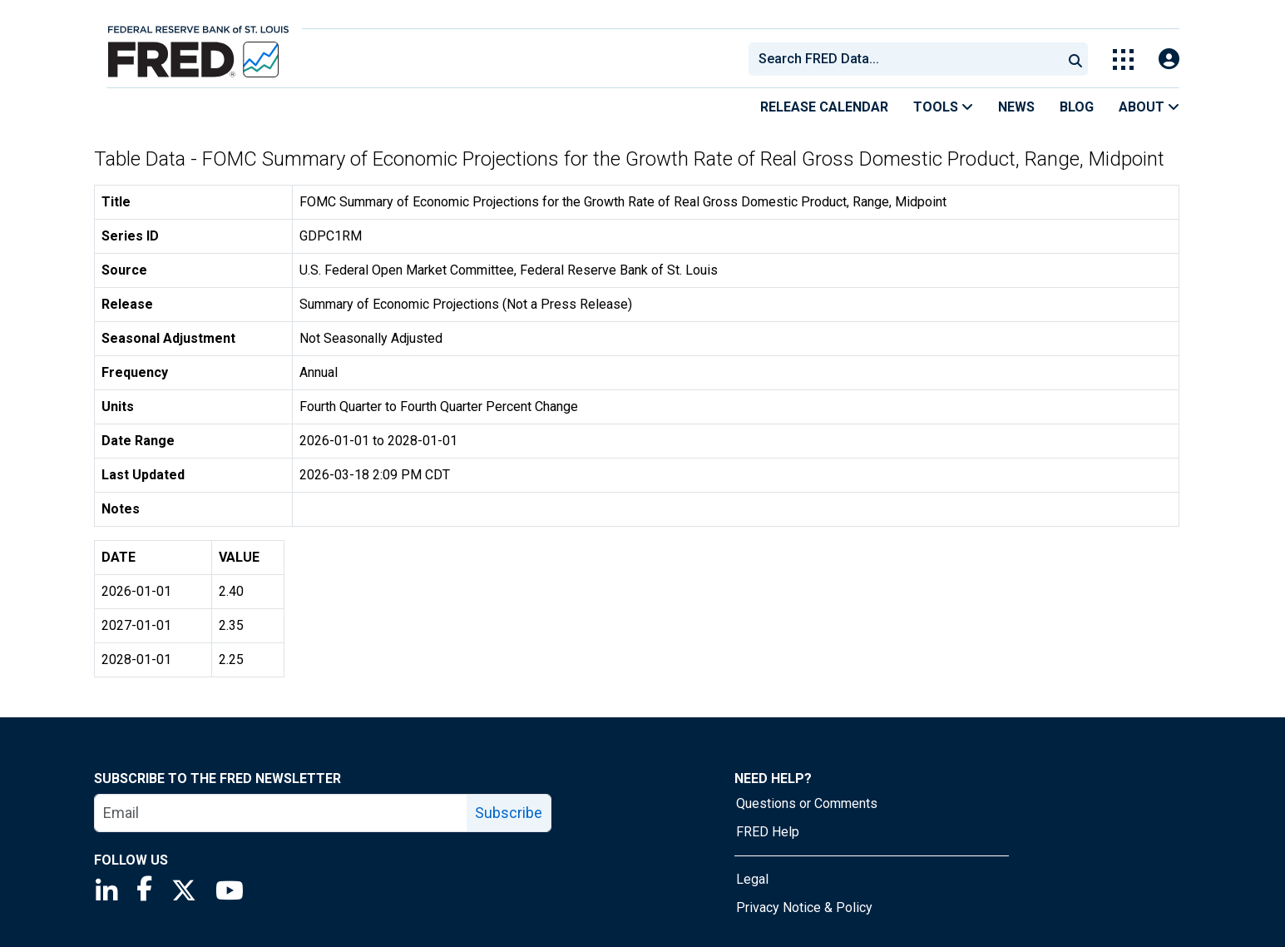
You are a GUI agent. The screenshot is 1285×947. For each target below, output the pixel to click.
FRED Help (767, 832)
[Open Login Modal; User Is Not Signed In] (1169, 59)
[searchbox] (908, 59)
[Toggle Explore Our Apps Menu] (1123, 59)
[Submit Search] (1075, 59)
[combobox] (904, 59)
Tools (943, 107)
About (1149, 107)
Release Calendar (824, 107)
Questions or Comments (806, 803)
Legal (752, 879)
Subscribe (508, 812)
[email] (281, 813)
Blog (1077, 107)
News (1016, 107)
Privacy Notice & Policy (804, 907)
